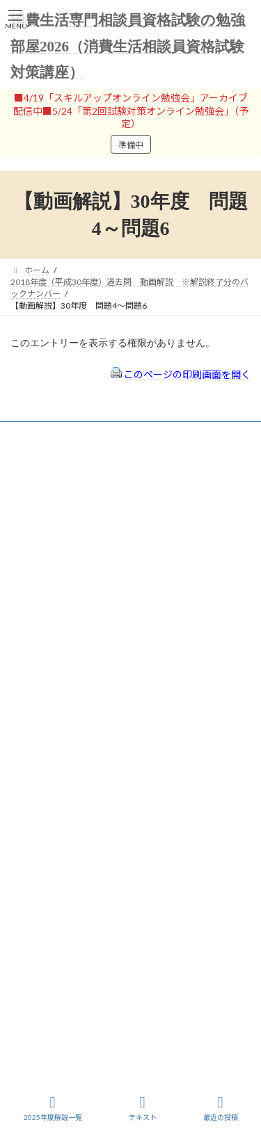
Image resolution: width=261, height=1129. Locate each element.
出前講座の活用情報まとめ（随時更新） (98, 832)
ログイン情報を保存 (70, 650)
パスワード (31, 588)
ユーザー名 (31, 528)
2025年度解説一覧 (53, 1108)
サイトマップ (48, 795)
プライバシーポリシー (64, 776)
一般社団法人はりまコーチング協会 (77, 872)
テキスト (143, 1108)
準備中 (130, 145)
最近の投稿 (220, 1108)
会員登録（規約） (56, 739)
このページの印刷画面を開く (181, 374)
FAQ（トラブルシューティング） (85, 813)
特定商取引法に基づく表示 (73, 758)
